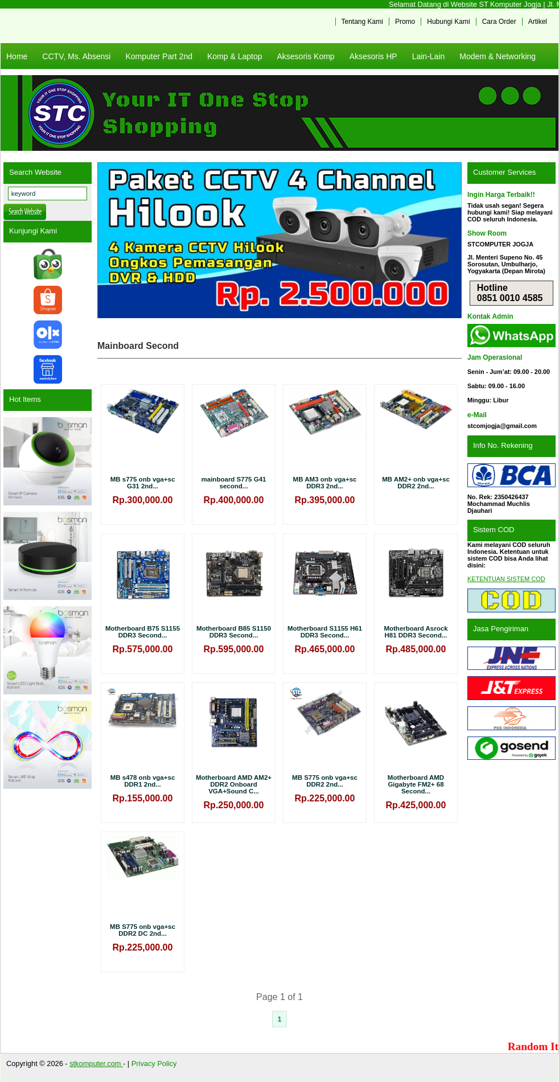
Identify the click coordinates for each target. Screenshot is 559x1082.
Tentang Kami (362, 22)
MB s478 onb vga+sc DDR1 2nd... (142, 781)
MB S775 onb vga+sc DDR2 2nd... (324, 781)
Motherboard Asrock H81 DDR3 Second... (415, 632)
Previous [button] (111, 240)
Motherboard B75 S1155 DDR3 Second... (142, 632)
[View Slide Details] (279, 240)
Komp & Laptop (234, 56)
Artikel (537, 22)
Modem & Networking (497, 56)
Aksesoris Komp (305, 56)
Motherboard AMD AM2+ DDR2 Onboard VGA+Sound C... (234, 784)
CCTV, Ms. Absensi (76, 56)
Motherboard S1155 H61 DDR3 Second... (324, 632)
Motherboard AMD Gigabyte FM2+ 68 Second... (416, 784)
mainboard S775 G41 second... (234, 482)
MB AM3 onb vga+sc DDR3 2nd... (325, 482)
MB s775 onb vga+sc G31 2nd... (142, 482)
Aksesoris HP (373, 56)
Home (16, 56)
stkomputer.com (96, 1063)
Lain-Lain (428, 56)
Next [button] (447, 240)
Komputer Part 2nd (158, 56)
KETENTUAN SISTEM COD (506, 578)
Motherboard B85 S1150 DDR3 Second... (233, 632)
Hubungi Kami (448, 22)
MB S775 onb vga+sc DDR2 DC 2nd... (142, 930)
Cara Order (499, 22)
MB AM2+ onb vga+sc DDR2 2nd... (416, 482)
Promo (405, 22)
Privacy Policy (154, 1063)
